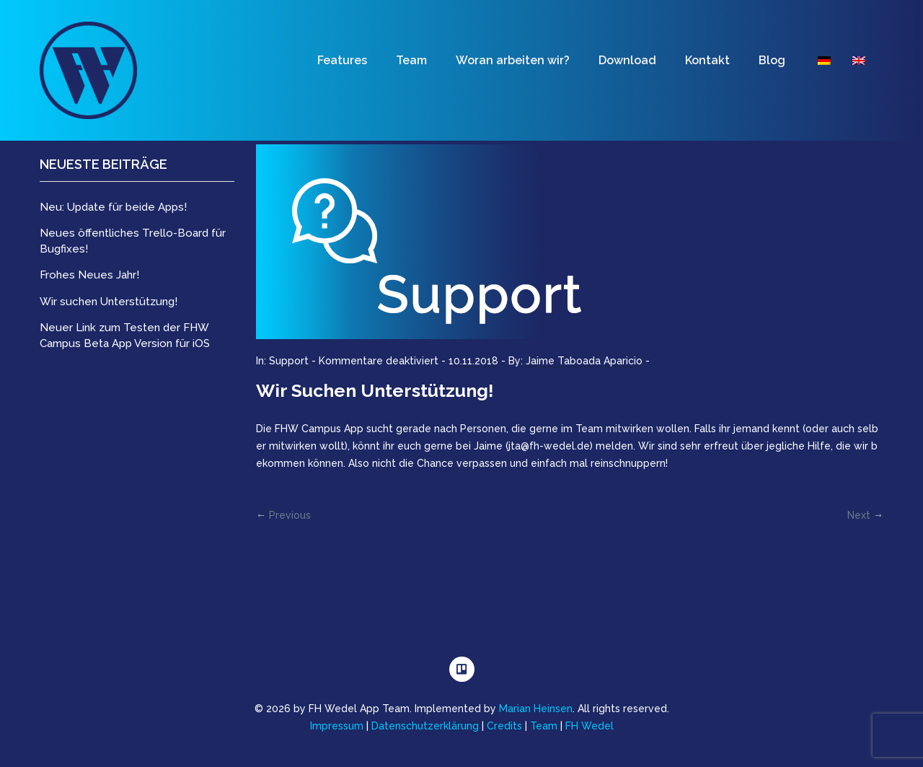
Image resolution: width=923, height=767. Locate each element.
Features (342, 60)
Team (411, 60)
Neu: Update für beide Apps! (113, 207)
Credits (504, 726)
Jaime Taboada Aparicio (584, 361)
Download (627, 60)
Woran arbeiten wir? (513, 60)
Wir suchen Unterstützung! (375, 390)
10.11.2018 (473, 361)
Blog (772, 60)
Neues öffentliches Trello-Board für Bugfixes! (133, 241)
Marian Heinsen (536, 708)
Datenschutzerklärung (425, 726)
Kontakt (707, 60)
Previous (290, 515)
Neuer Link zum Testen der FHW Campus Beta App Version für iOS (125, 335)
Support (289, 361)
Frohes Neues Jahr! (89, 274)
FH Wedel (589, 726)
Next (858, 515)
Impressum (336, 726)
